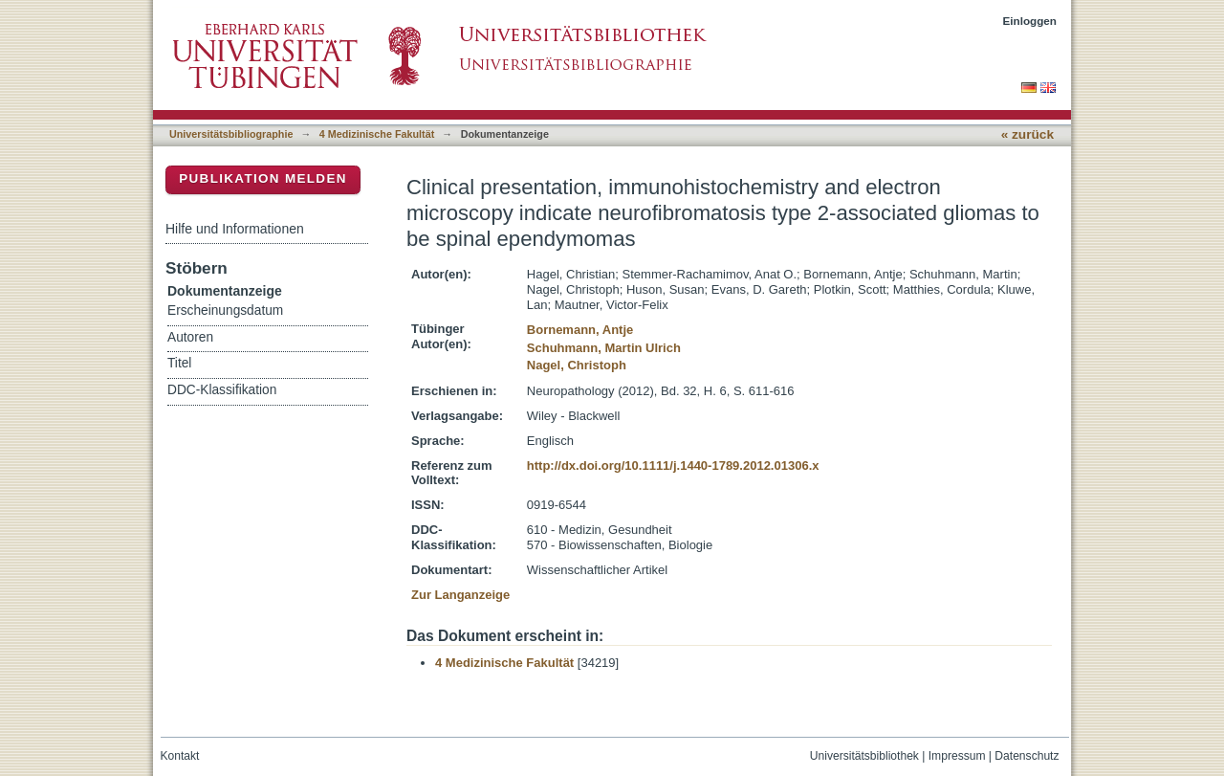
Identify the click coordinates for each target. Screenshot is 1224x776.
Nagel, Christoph (576, 365)
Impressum (957, 756)
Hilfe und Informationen (234, 228)
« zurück (1027, 134)
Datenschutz (1026, 756)
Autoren (190, 337)
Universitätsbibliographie (231, 134)
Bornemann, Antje (580, 329)
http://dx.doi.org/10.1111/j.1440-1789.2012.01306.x (673, 465)
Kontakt (180, 756)
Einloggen (1030, 20)
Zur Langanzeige (460, 595)
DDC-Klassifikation (221, 390)
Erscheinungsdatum (225, 310)
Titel (179, 363)
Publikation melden (263, 178)
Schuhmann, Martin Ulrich (604, 348)
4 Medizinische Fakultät (376, 134)
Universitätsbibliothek (864, 756)
